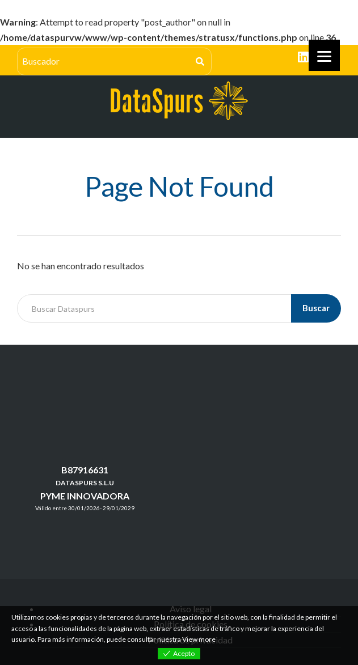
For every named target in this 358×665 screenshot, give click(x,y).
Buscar (316, 308)
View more (199, 639)
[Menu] (324, 55)
